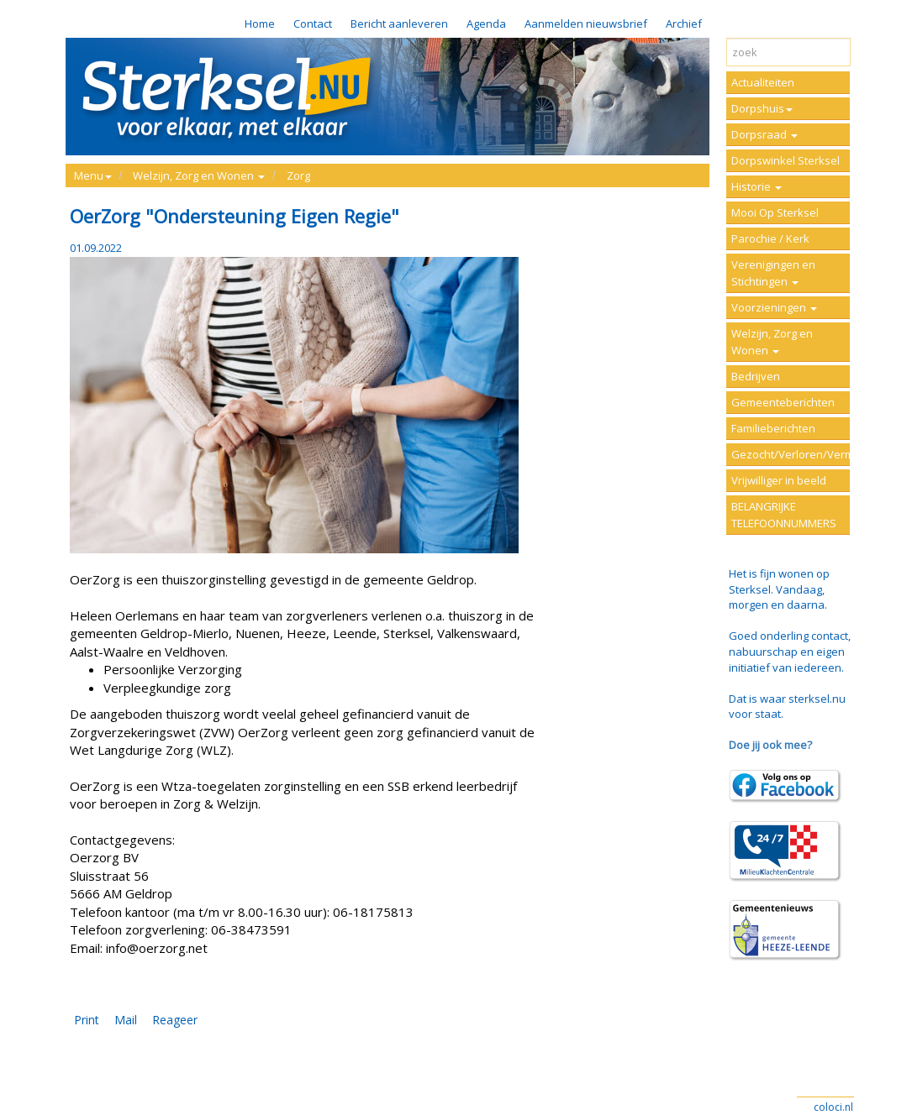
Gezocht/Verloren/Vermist (790, 454)
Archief (684, 23)
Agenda (486, 23)
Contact (312, 23)
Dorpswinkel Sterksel (785, 160)
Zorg (298, 175)
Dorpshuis (762, 108)
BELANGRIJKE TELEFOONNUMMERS (783, 515)
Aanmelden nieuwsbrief (586, 23)
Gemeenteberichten (783, 402)
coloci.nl (833, 1107)
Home (260, 23)
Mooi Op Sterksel (775, 212)
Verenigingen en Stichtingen (773, 273)
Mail (125, 1020)
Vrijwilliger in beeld (778, 480)
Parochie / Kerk (770, 238)
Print (86, 1020)
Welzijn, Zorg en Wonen (772, 342)
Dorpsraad (764, 134)
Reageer (175, 1020)
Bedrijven (755, 376)
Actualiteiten (762, 82)
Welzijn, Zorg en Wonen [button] (199, 175)
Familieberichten (773, 428)
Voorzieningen (774, 307)
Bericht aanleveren (399, 23)
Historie (756, 186)
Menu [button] (93, 175)
